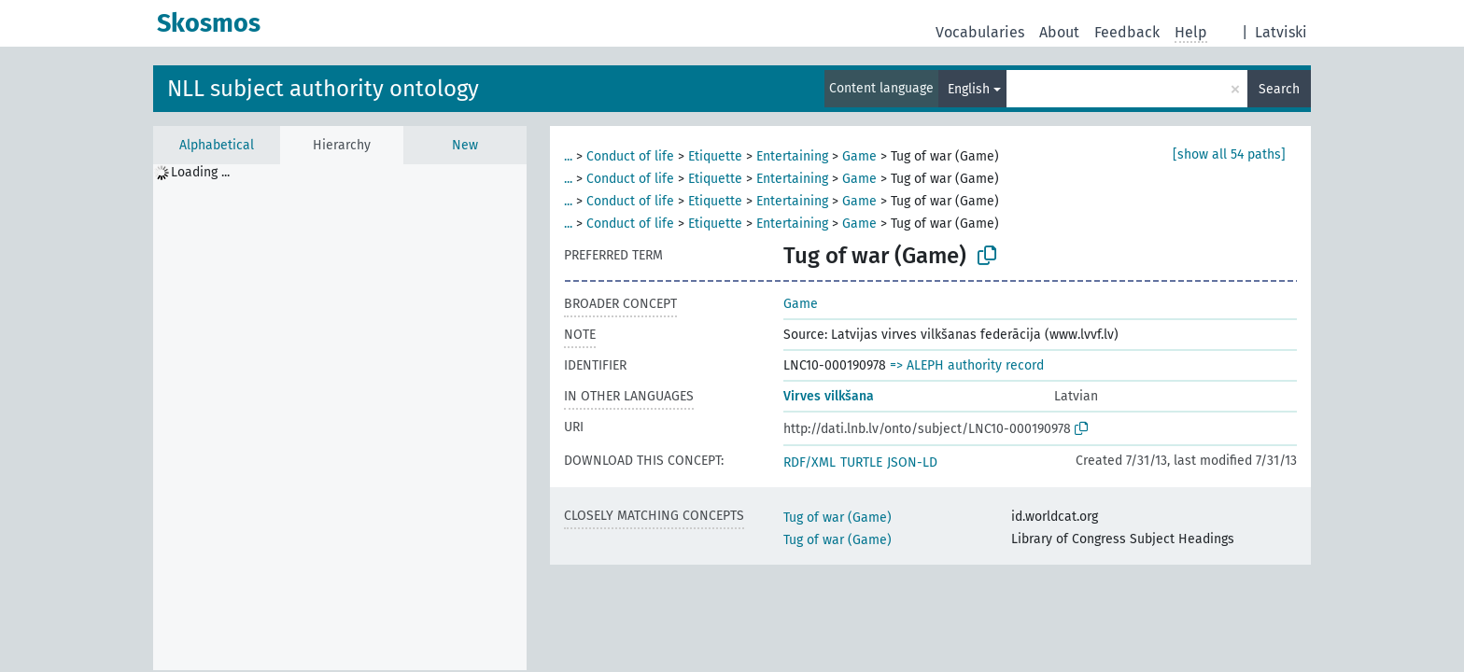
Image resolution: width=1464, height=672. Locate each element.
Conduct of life (630, 156)
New (465, 145)
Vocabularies (980, 32)
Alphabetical (216, 145)
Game (859, 156)
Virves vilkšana (828, 396)
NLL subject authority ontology (323, 89)
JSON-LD (912, 462)
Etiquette (715, 156)
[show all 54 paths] (1229, 154)
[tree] (340, 417)
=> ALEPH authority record (967, 365)
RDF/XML (809, 462)
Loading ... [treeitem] (200, 172)
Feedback (1127, 32)
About (1059, 32)
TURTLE (861, 462)
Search (1279, 89)
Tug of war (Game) (837, 517)
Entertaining (792, 156)
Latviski (1281, 32)
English (969, 89)
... (568, 156)
